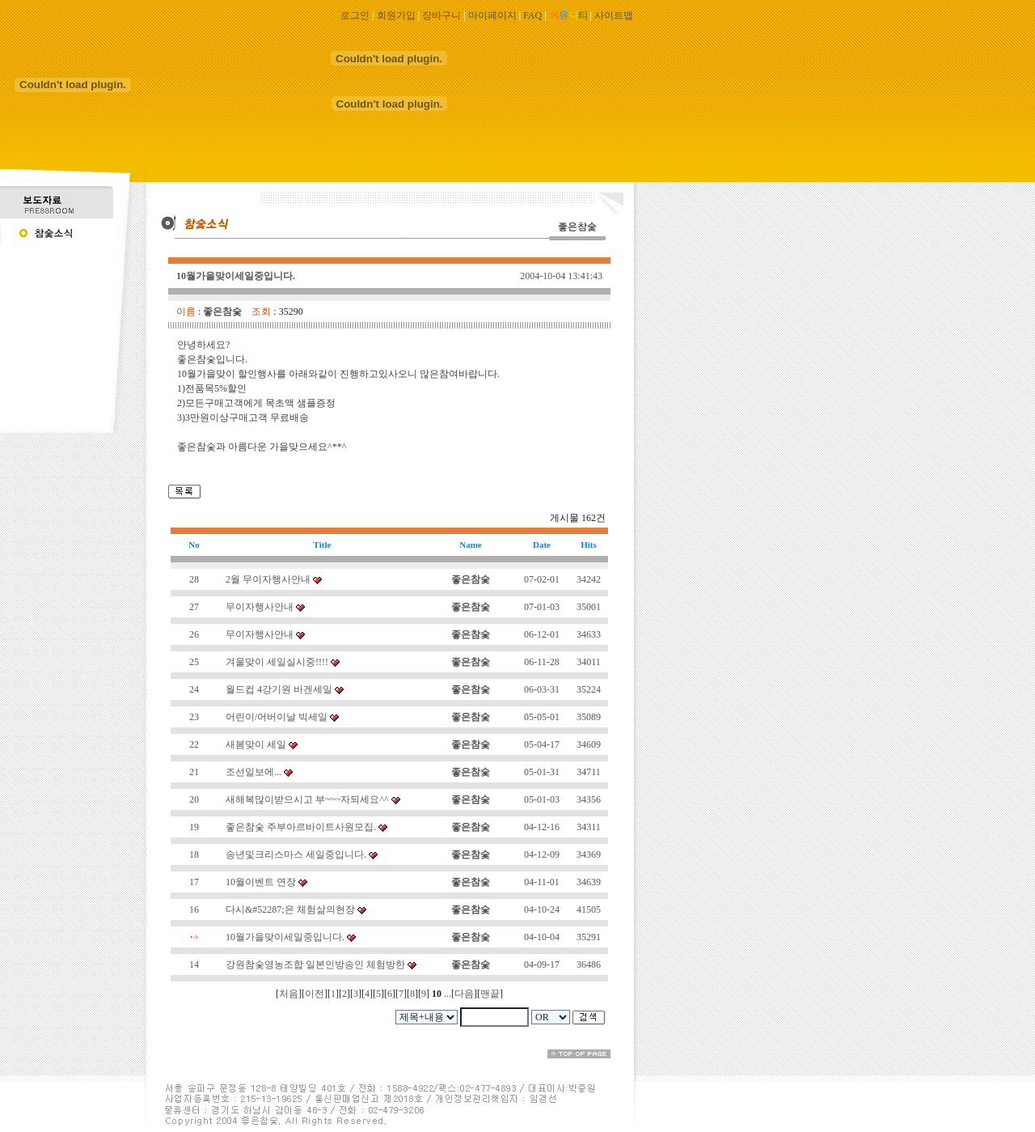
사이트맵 (613, 15)
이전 (314, 993)
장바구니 (441, 15)
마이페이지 (492, 15)
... (447, 993)
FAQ (532, 15)
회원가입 (396, 15)
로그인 (355, 15)
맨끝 (490, 993)
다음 (464, 993)
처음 (288, 993)
